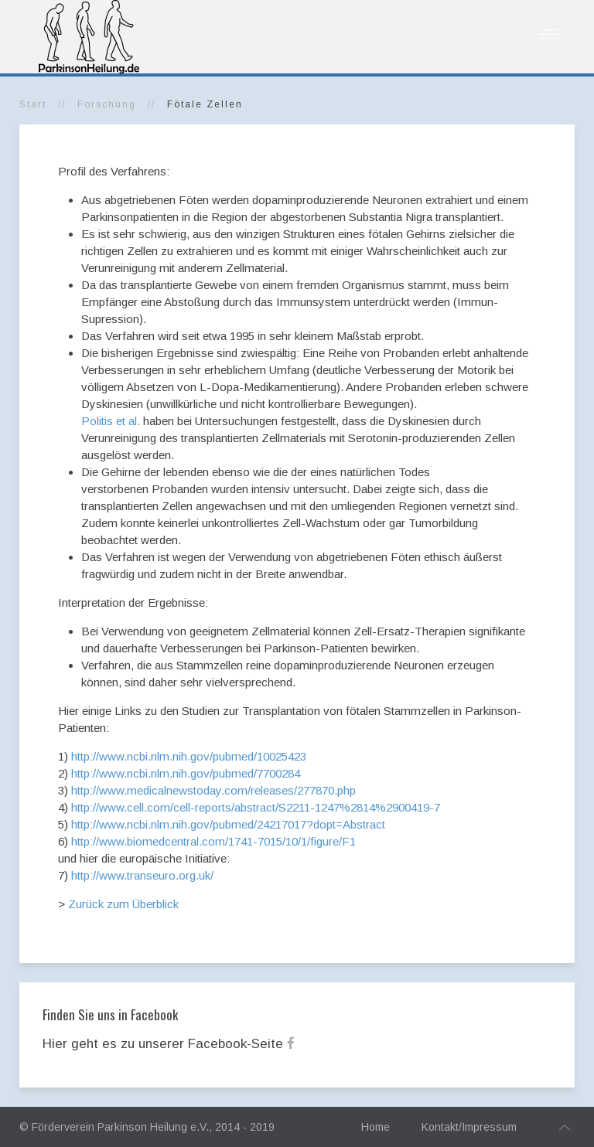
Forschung (106, 104)
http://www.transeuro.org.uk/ (142, 875)
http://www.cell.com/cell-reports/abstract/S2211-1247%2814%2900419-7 (255, 807)
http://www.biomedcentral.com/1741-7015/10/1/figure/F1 (213, 841)
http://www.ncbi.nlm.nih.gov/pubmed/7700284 (185, 773)
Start (32, 104)
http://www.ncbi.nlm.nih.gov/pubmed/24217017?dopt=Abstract (228, 824)
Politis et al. (110, 420)
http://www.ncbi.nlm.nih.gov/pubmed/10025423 (188, 756)
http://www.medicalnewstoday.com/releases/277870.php (213, 790)
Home (375, 1127)
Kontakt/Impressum (469, 1127)
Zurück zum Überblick (123, 903)
